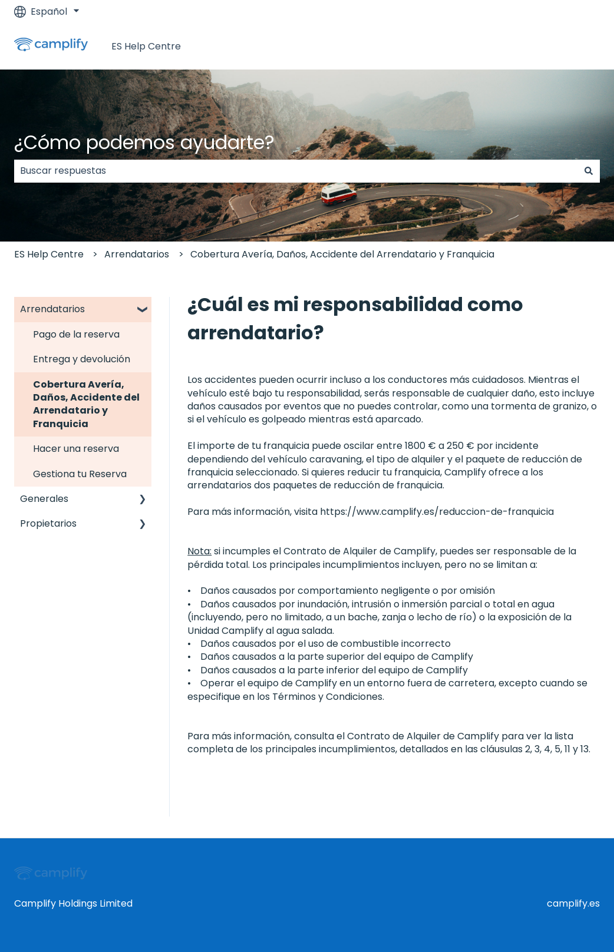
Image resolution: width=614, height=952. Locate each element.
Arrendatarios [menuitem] (52, 309)
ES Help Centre (146, 46)
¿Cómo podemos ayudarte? (144, 142)
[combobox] (295, 171)
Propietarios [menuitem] (48, 523)
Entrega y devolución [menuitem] (81, 359)
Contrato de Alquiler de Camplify (359, 551)
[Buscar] (588, 171)
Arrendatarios (136, 254)
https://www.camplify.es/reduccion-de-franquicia (438, 511)
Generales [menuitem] (44, 498)
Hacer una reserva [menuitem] (76, 448)
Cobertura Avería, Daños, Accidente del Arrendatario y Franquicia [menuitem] (86, 404)
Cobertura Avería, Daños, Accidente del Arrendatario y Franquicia (342, 254)
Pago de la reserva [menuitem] (76, 334)
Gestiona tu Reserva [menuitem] (80, 474)
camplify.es (573, 903)
